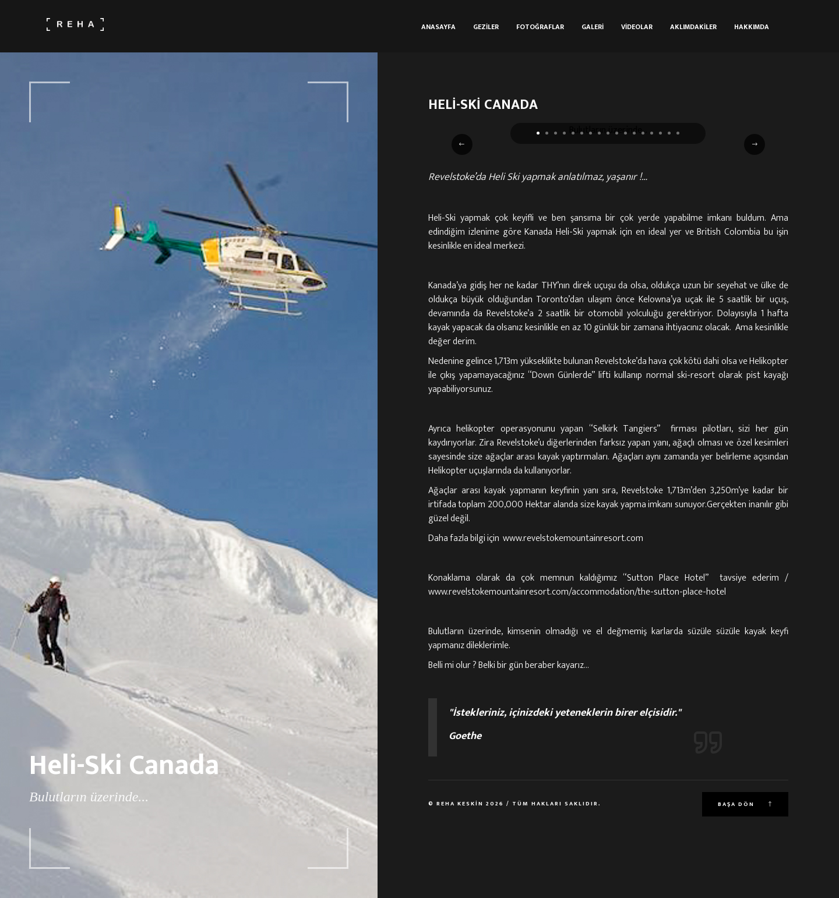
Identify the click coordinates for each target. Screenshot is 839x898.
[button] (538, 133)
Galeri (592, 27)
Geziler (486, 27)
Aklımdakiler (693, 27)
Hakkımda (751, 27)
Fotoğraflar (540, 27)
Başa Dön (745, 804)
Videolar (637, 27)
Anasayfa (438, 27)
